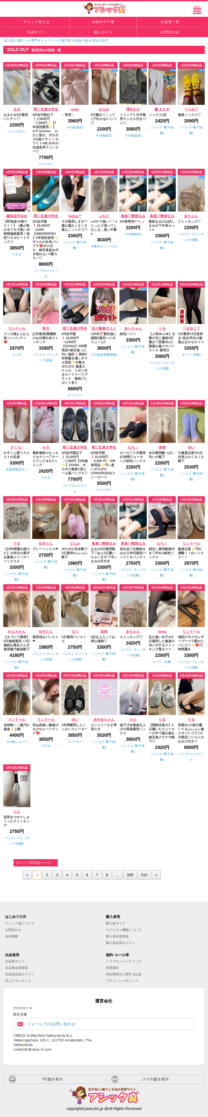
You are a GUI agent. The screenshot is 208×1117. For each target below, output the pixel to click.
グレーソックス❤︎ (45, 549)
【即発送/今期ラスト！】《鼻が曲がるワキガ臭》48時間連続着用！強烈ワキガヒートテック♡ (17, 232)
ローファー (74, 395)
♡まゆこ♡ (191, 328)
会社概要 (11, 936)
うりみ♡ (191, 109)
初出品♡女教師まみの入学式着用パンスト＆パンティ (133, 553)
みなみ (104, 109)
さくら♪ (17, 447)
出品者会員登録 (16, 968)
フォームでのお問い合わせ (51, 1024)
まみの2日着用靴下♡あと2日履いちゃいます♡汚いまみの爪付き (104, 555)
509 (130, 875)
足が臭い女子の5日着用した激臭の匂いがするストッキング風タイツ (162, 643)
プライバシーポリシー (122, 981)
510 (144, 875)
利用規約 (112, 968)
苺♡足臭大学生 (46, 109)
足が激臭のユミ (104, 328)
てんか (75, 543)
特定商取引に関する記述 (124, 974)
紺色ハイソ (128, 334)
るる (16, 109)
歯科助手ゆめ (16, 216)
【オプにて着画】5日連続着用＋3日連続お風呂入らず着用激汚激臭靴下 (17, 643)
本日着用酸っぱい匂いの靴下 (162, 455)
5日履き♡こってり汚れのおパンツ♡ (104, 119)
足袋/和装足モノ (17, 469)
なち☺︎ (133, 447)
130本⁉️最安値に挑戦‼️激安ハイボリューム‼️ (103, 338)
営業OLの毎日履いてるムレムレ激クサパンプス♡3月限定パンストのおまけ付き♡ (191, 733)
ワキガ (16, 254)
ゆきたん (46, 543)
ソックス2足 (158, 115)
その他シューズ (16, 741)
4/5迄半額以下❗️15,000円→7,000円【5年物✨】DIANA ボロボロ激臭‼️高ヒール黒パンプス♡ (74, 463)
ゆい (191, 447)
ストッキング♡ (189, 221)
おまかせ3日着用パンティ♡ (16, 117)
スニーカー (45, 163)
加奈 (104, 632)
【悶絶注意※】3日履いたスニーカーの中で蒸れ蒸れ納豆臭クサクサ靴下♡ (162, 733)
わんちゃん (16, 632)
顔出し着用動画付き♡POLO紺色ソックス (162, 553)
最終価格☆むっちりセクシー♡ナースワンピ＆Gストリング (45, 459)
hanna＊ (75, 216)
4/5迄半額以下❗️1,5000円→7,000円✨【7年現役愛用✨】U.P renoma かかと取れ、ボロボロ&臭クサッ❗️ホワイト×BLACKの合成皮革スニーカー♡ (45, 133)
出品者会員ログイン (19, 974)
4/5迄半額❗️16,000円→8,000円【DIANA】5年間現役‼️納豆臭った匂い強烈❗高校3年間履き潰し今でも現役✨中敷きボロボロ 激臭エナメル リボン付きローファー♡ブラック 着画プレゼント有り (74, 358)
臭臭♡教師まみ (133, 216)
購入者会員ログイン (120, 943)
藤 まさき (162, 109)
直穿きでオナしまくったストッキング (17, 821)
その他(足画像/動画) (104, 354)
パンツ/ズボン (16, 131)
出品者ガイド (15, 961)
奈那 (162, 447)
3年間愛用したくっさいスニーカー (74, 727)
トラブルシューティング (124, 961)
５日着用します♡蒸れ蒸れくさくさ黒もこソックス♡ (74, 226)
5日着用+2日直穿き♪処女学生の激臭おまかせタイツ (191, 338)
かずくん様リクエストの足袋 (17, 455)
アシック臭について (19, 923)
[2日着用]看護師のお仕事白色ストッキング (45, 338)
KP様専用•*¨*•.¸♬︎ (132, 221)
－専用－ (67, 115)
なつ (75, 632)
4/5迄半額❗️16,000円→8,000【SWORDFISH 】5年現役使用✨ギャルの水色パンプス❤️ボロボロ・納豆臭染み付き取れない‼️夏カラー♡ (45, 240)
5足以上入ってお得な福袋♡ (103, 639)
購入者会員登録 (117, 936)
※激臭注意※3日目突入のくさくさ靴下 (191, 457)
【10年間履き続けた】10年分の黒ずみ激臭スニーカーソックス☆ (17, 555)
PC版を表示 (52, 1079)
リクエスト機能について (124, 930)
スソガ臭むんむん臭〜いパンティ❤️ (17, 338)
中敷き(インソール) (104, 246)
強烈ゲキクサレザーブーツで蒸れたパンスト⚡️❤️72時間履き (191, 643)
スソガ (16, 354)
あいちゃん (133, 328)
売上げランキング (18, 981)
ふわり (104, 216)
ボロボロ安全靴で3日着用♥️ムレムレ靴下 (74, 553)
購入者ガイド (115, 923)
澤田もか (133, 109)
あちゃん (191, 216)
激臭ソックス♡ (189, 115)
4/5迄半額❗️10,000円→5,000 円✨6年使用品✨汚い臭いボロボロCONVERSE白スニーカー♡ (103, 465)
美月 (45, 328)
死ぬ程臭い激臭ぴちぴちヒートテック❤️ (45, 729)
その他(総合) (74, 127)
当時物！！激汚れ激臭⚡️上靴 (17, 727)
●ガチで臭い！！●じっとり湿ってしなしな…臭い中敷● (104, 228)
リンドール (16, 328)
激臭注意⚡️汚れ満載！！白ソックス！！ (191, 553)
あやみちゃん (104, 720)
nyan (75, 109)
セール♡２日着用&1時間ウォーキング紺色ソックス (133, 457)
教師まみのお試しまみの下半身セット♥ (162, 226)
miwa (162, 632)
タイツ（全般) (191, 354)
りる (162, 328)
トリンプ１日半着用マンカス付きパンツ (133, 119)
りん (16, 812)
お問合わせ (13, 930)
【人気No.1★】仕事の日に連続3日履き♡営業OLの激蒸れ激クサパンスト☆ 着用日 (162, 342)
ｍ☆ (45, 447)
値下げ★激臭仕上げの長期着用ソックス (133, 729)
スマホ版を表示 (155, 1079)
